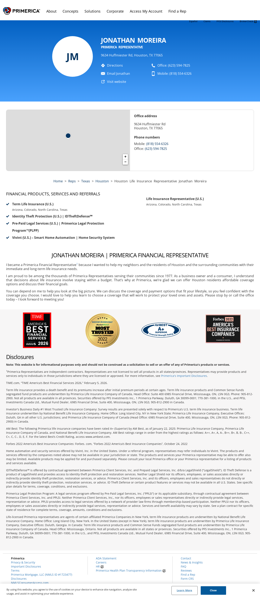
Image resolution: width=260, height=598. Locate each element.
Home (58, 181)
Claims (207, 21)
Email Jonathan (118, 73)
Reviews (186, 570)
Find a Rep (188, 574)
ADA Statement (106, 558)
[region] (130, 591)
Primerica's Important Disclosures (184, 376)
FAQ (183, 566)
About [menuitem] (51, 11)
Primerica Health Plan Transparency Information (131, 570)
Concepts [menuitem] (70, 11)
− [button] (125, 162)
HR (100, 566)
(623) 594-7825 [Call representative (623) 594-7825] (156, 148)
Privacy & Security (23, 562)
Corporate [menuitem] (115, 11)
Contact (186, 558)
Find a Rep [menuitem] (177, 11)
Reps (72, 181)
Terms (15, 570)
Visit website (116, 81)
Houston (102, 181)
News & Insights (192, 562)
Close (213, 590)
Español (193, 21)
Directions (115, 65)
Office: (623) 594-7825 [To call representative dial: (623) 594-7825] (173, 65)
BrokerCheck (248, 21)
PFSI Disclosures (225, 21)
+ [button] (125, 156)
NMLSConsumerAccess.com (30, 583)
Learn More (184, 590)
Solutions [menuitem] (92, 11)
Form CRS (187, 579)
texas (85, 181)
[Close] (253, 590)
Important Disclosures (26, 566)
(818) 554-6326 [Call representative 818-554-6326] (157, 144)
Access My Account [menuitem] (146, 11)
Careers (101, 562)
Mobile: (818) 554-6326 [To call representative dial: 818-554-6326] (174, 73)
